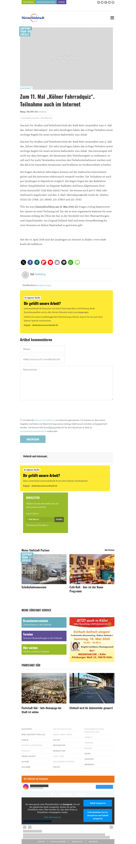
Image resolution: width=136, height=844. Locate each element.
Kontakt (41, 842)
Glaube (25, 762)
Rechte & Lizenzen (58, 842)
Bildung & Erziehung (32, 745)
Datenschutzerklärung (44, 420)
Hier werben (28, 2)
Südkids (26, 751)
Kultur (56, 740)
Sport (87, 754)
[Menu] (112, 18)
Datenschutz (77, 842)
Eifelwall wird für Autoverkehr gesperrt (91, 708)
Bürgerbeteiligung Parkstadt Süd (94, 730)
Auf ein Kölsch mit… (63, 729)
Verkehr (88, 743)
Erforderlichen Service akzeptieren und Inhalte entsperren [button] (97, 815)
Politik (56, 767)
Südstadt (89, 759)
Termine (61, 2)
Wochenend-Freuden (36, 525)
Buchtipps (27, 729)
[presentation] (43, 410)
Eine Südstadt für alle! (33, 735)
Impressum (93, 842)
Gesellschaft (29, 756)
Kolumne (26, 767)
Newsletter (59, 751)
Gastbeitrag (42, 112)
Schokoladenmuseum (34, 587)
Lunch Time (31, 513)
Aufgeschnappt (26, 88)
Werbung (89, 765)
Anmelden (59, 519)
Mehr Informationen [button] (52, 817)
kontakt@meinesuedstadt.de (33, 431)
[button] (23, 262)
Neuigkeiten (59, 745)
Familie (25, 740)
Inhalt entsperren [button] (97, 803)
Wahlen (88, 748)
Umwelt (88, 737)
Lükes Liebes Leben (62, 735)
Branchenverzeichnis (46, 2)
